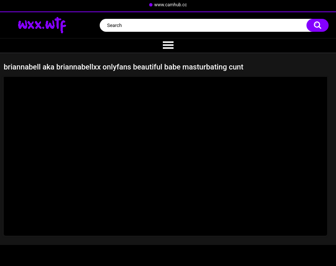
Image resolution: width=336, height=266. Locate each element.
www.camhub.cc (170, 4)
